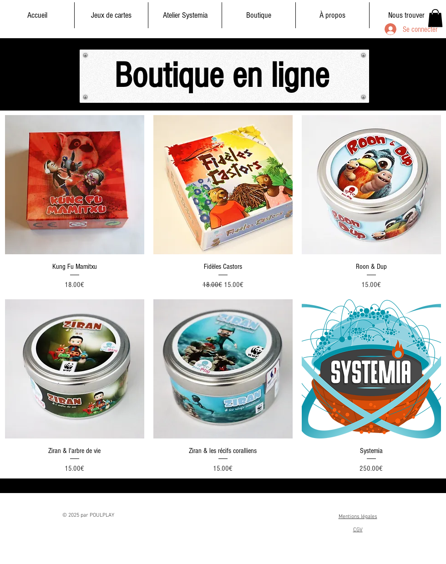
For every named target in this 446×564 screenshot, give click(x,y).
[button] (435, 18)
